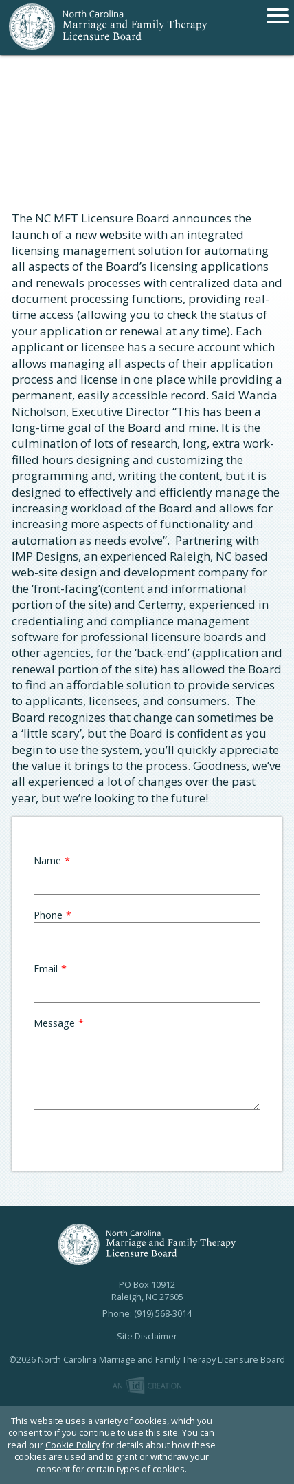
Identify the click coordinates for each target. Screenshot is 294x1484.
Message (54, 1023)
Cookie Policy (72, 1445)
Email (46, 968)
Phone (48, 914)
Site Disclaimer (147, 1336)
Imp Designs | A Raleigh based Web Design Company (147, 1386)
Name (47, 860)
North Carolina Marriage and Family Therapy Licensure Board (108, 27)
